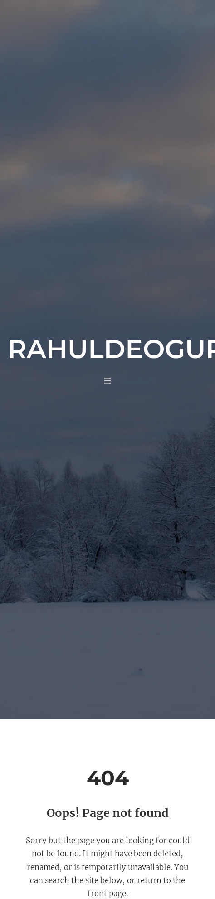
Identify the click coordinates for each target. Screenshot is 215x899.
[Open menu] (107, 380)
